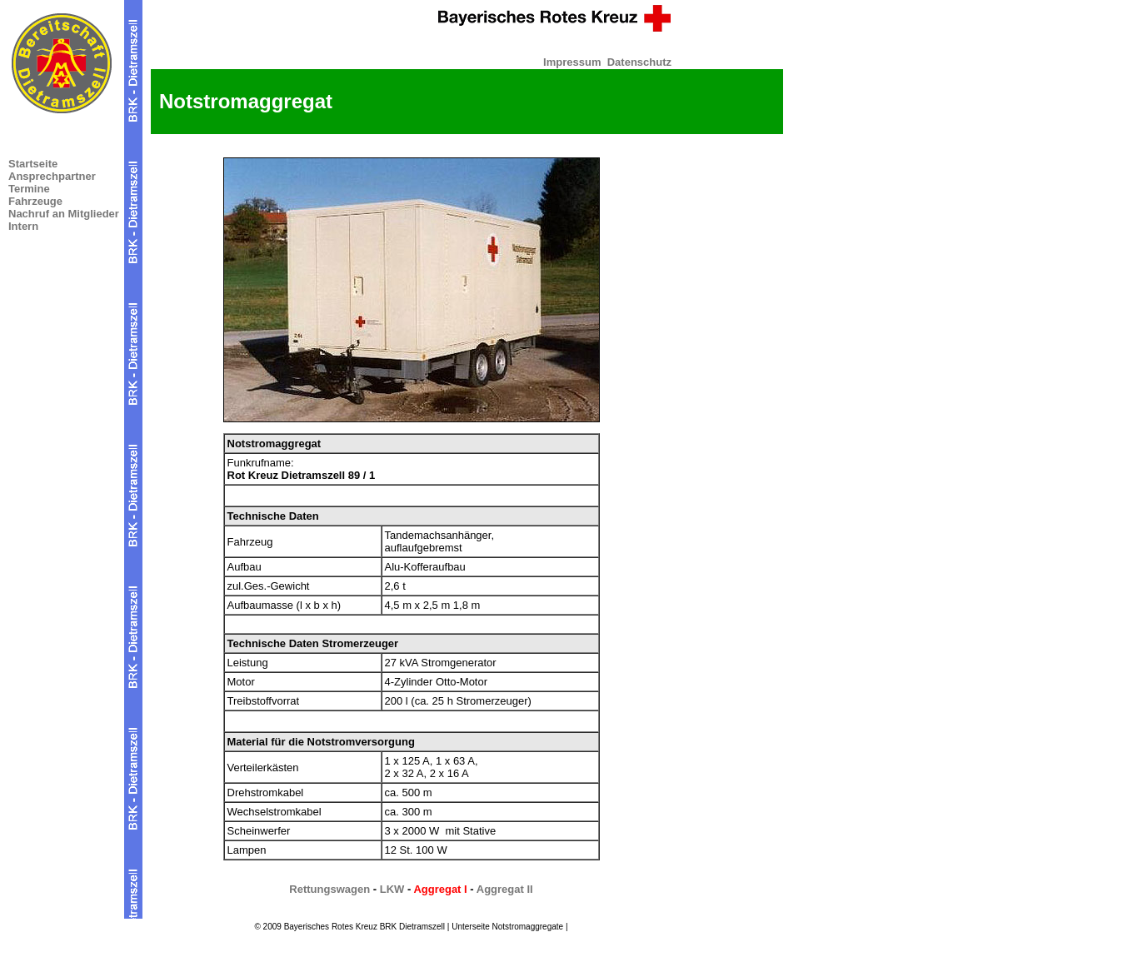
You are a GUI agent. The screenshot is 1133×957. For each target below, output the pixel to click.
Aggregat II (505, 889)
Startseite (32, 163)
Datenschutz (639, 62)
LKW (392, 889)
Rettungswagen (329, 889)
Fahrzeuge (35, 201)
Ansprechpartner (52, 176)
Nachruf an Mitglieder (63, 213)
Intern (23, 226)
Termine (29, 188)
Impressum (572, 62)
